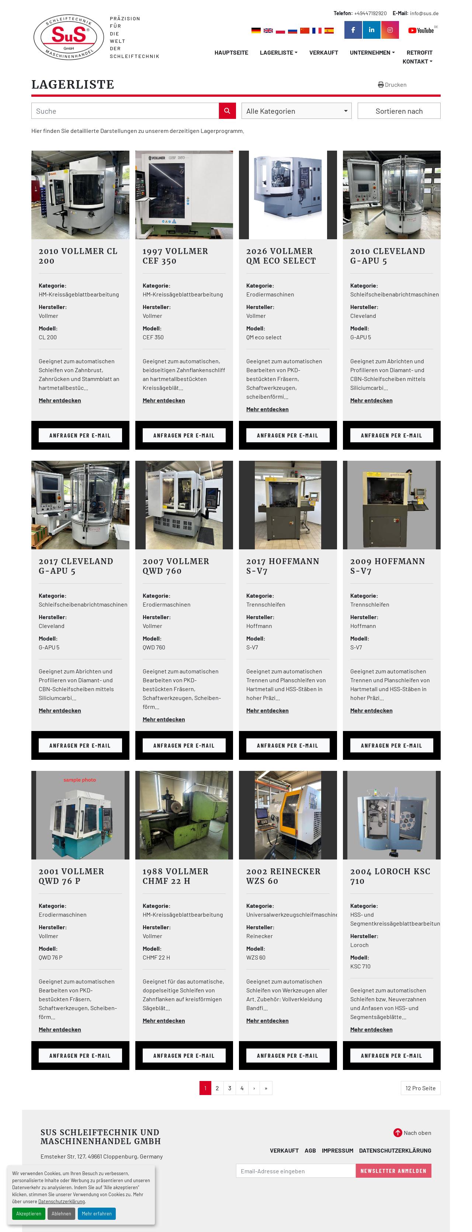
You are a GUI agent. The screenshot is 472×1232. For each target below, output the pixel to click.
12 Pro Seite (421, 1087)
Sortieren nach (399, 110)
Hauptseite (231, 52)
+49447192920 (370, 13)
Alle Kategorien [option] (270, 110)
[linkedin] (372, 30)
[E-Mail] (296, 1171)
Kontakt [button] (415, 61)
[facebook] (353, 30)
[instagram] (390, 30)
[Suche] (125, 111)
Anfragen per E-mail (80, 435)
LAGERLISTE (276, 52)
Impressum (337, 1150)
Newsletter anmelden (394, 1170)
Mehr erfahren (97, 1213)
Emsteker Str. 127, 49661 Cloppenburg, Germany (102, 1156)
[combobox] (297, 111)
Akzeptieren (28, 1213)
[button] (279, 52)
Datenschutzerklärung (61, 1201)
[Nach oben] (412, 1132)
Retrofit (420, 52)
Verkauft (323, 52)
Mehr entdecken (60, 400)
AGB (310, 1150)
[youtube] (423, 30)
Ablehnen (61, 1213)
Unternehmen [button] (370, 52)
